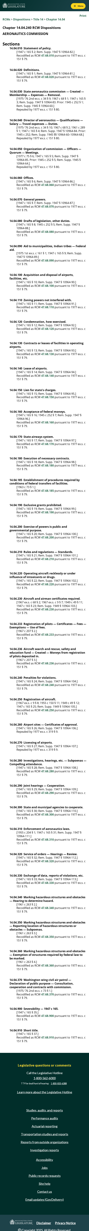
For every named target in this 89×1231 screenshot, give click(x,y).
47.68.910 (47, 1037)
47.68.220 (47, 584)
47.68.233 (47, 635)
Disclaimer (43, 1223)
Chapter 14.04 (55, 19)
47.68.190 (47, 512)
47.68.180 (47, 465)
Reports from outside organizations (44, 1142)
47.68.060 (47, 185)
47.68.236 (47, 663)
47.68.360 (47, 965)
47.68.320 (47, 861)
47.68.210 (47, 559)
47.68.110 (47, 307)
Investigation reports (44, 1150)
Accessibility (44, 1160)
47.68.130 (47, 354)
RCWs (6, 19)
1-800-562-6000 (44, 1078)
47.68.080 (47, 232)
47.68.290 (47, 793)
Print (82, 16)
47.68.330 (47, 883)
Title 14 (38, 19)
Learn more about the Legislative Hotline (44, 1092)
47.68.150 (47, 397)
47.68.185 (47, 491)
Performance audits (44, 1118)
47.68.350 (47, 937)
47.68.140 (47, 376)
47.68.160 (47, 422)
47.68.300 (47, 814)
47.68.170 (47, 444)
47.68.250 (47, 710)
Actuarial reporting (44, 1126)
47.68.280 (47, 771)
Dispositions (21, 19)
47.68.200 (47, 537)
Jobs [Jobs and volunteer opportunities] (44, 1168)
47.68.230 (47, 609)
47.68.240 (47, 685)
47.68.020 (47, 77)
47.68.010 (47, 55)
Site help (44, 1184)
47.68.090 (47, 260)
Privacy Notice (65, 1223)
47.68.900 (47, 1016)
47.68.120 (47, 329)
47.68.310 (47, 839)
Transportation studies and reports (44, 1134)
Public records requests (45, 1176)
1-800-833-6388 (59, 1083)
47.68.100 (47, 286)
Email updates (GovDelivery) (44, 1199)
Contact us (44, 1191)
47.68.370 (47, 994)
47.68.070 (47, 206)
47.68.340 (47, 908)
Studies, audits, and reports (44, 1110)
